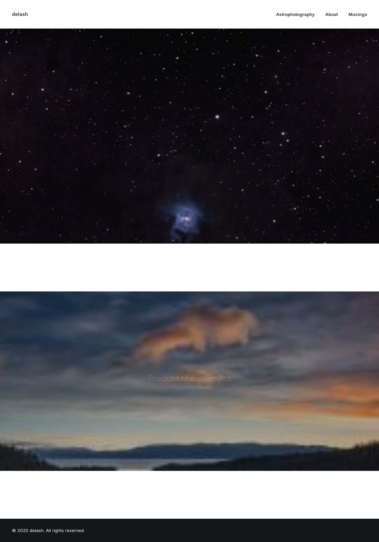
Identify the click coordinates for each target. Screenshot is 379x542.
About (331, 14)
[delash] (20, 14)
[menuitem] (297, 14)
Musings (357, 14)
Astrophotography (295, 14)
